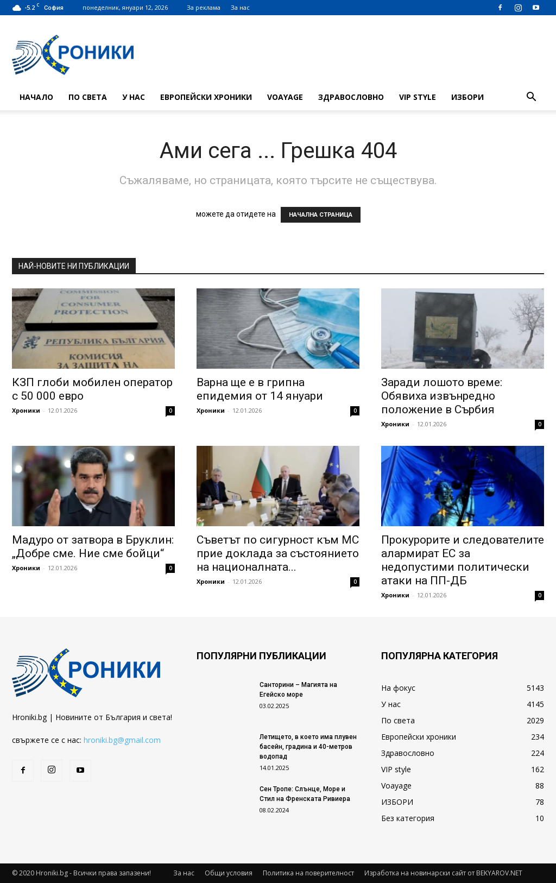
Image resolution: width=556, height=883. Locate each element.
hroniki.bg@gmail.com (122, 740)
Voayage (285, 97)
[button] (531, 98)
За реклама (203, 7)
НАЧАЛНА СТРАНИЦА (320, 214)
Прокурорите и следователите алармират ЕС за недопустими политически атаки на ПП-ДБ (462, 560)
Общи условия (228, 873)
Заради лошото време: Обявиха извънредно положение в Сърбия (441, 396)
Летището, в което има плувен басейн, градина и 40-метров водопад (308, 746)
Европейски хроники (206, 97)
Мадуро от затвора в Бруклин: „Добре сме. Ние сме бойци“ (93, 546)
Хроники (26, 410)
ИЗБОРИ (467, 97)
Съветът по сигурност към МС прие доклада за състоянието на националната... (278, 553)
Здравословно (351, 97)
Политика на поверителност (308, 873)
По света (87, 97)
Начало (36, 97)
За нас (240, 7)
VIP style (417, 97)
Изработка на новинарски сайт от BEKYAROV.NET (443, 873)
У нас (133, 97)
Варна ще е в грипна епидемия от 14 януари (260, 389)
